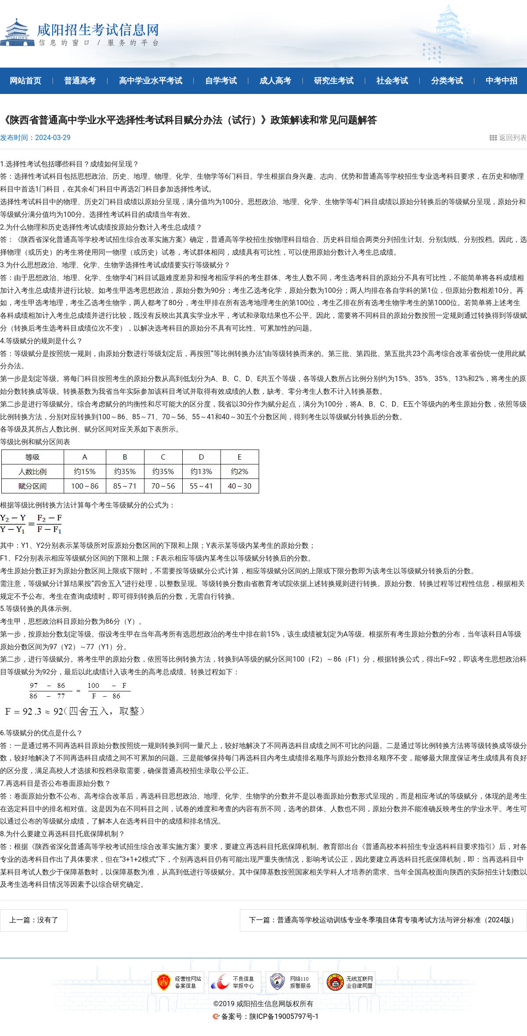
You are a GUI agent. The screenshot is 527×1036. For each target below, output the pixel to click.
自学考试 (221, 80)
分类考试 (447, 80)
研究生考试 (334, 80)
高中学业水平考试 (150, 80)
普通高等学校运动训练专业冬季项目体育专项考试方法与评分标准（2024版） (383, 920)
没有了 (33, 920)
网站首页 (25, 80)
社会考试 (392, 80)
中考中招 (501, 80)
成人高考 (275, 80)
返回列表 (508, 137)
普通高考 (80, 80)
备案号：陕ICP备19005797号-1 (270, 1016)
